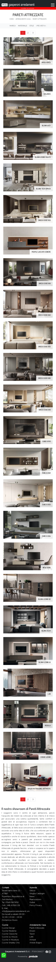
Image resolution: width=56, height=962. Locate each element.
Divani (32, 931)
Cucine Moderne (9, 931)
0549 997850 (12, 902)
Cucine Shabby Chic (11, 942)
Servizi (33, 890)
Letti (31, 936)
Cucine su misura (9, 936)
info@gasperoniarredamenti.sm (16, 911)
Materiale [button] (22, 26)
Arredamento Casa (23, 19)
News (32, 896)
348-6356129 (13, 905)
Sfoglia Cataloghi (37, 893)
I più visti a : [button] (41, 26)
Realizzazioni (35, 899)
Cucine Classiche (9, 934)
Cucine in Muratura (10, 939)
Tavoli (32, 934)
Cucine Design (8, 928)
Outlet (32, 902)
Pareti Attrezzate (40, 19)
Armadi (33, 939)
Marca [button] (13, 26)
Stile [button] (32, 26)
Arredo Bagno (36, 942)
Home (12, 19)
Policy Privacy (36, 905)
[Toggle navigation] (53, 5)
